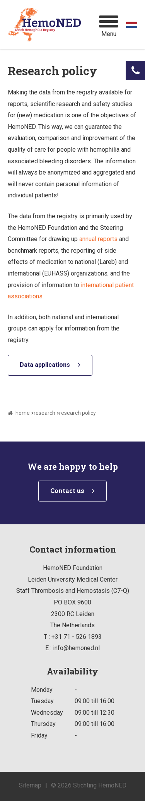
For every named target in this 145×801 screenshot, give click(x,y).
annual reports (98, 239)
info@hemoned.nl (76, 648)
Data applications (45, 364)
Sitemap (30, 785)
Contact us (67, 490)
